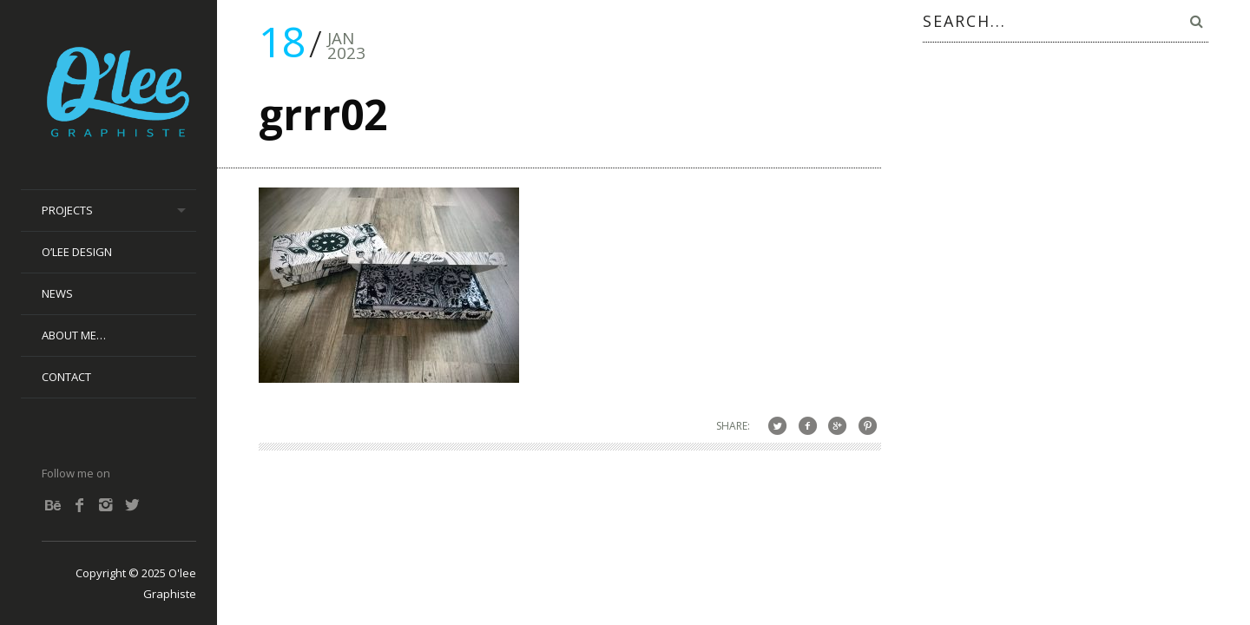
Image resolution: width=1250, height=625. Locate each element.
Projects (67, 210)
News (57, 293)
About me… (74, 335)
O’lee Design (77, 252)
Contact (66, 377)
